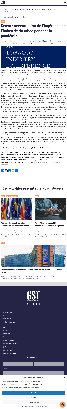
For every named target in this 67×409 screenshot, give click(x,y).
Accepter (33, 392)
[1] (23, 79)
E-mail (5, 368)
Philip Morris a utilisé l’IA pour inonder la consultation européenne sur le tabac (49, 224)
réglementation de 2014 (41, 98)
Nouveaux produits (9, 340)
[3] (51, 109)
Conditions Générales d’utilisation (26, 406)
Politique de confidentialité (41, 406)
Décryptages (7, 312)
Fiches (5, 315)
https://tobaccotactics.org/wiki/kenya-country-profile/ (20, 162)
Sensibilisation (8, 350)
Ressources (7, 319)
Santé (5, 327)
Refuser (33, 397)
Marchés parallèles (9, 353)
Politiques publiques (11, 196)
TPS (3, 9)
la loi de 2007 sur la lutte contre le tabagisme (18, 107)
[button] (64, 378)
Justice (5, 347)
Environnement (8, 337)
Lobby (3, 21)
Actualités (9, 9)
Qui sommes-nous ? (9, 322)
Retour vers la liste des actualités (14, 17)
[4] (4, 139)
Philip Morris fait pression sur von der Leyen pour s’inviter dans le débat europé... (31, 271)
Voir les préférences (33, 402)
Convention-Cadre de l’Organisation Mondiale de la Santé (44, 83)
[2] (49, 98)
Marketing (6, 334)
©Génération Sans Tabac (56, 148)
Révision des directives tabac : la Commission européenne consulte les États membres (16, 224)
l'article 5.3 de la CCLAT (24, 100)
